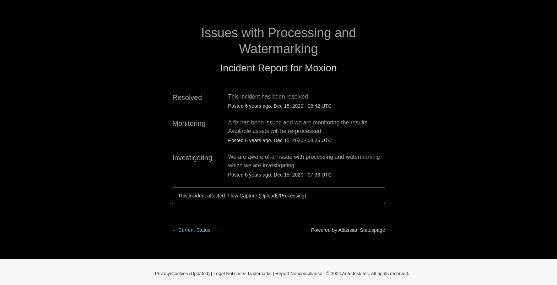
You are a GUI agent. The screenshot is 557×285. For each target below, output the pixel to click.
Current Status (191, 230)
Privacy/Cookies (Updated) (182, 273)
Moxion (321, 67)
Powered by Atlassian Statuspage (348, 230)
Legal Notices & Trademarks (242, 273)
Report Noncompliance (298, 273)
